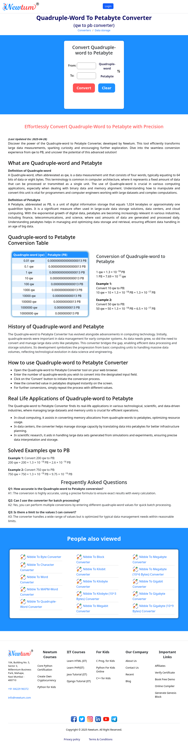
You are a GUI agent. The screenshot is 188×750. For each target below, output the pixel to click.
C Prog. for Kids (105, 661)
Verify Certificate (165, 672)
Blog (128, 681)
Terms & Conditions (101, 739)
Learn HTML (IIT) (77, 661)
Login (108, 6)
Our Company (137, 652)
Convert (84, 87)
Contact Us (132, 667)
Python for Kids (46, 687)
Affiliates (160, 666)
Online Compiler (165, 686)
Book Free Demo (165, 679)
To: (72, 76)
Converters (84, 30)
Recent (130, 674)
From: (72, 65)
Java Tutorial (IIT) (77, 674)
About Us (131, 661)
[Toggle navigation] (180, 6)
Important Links (167, 654)
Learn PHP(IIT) (75, 667)
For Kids (102, 652)
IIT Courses (76, 652)
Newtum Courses (50, 654)
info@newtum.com (19, 697)
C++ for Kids (103, 678)
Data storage (102, 30)
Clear (106, 87)
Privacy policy (72, 739)
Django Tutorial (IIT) (79, 681)
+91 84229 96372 (18, 689)
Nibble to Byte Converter (40, 557)
